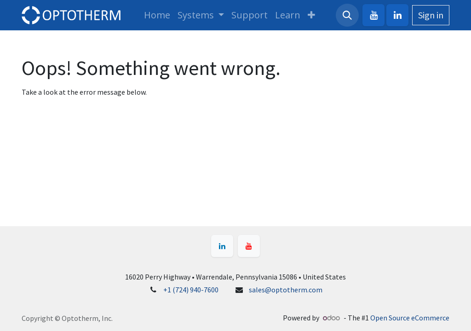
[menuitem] (157, 15)
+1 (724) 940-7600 (190, 289)
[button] (347, 15)
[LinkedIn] (397, 15)
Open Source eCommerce (409, 317)
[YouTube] (373, 15)
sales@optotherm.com (285, 289)
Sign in (430, 15)
